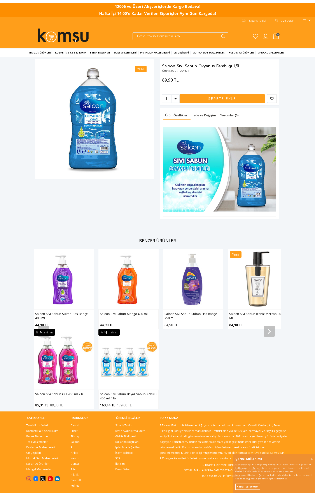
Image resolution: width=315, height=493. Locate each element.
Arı (72, 370)
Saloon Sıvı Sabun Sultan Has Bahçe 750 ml (126, 315)
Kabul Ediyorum (248, 486)
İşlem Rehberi (124, 375)
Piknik (75, 397)
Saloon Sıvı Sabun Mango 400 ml (59, 313)
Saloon (75, 364)
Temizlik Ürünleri (40, 52)
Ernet (74, 353)
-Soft (134, 487)
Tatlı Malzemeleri (125, 52)
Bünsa (75, 386)
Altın (74, 391)
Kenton (75, 381)
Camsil (75, 348)
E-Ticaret (144, 487)
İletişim (120, 386)
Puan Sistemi (123, 391)
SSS (117, 381)
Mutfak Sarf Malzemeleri (208, 52)
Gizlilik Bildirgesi (125, 359)
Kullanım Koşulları (126, 364)
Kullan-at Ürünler (241, 52)
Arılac (74, 375)
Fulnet (75, 408)
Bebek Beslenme (100, 52)
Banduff (76, 402)
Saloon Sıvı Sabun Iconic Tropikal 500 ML (256, 315)
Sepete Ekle (222, 98)
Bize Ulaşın (287, 18)
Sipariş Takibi (257, 18)
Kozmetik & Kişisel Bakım (70, 52)
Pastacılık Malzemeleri (155, 52)
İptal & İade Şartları (127, 370)
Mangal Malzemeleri (270, 52)
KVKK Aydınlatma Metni (130, 353)
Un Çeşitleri (181, 52)
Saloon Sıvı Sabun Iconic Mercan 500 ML (191, 315)
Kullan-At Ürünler (37, 386)
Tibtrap (75, 359)
